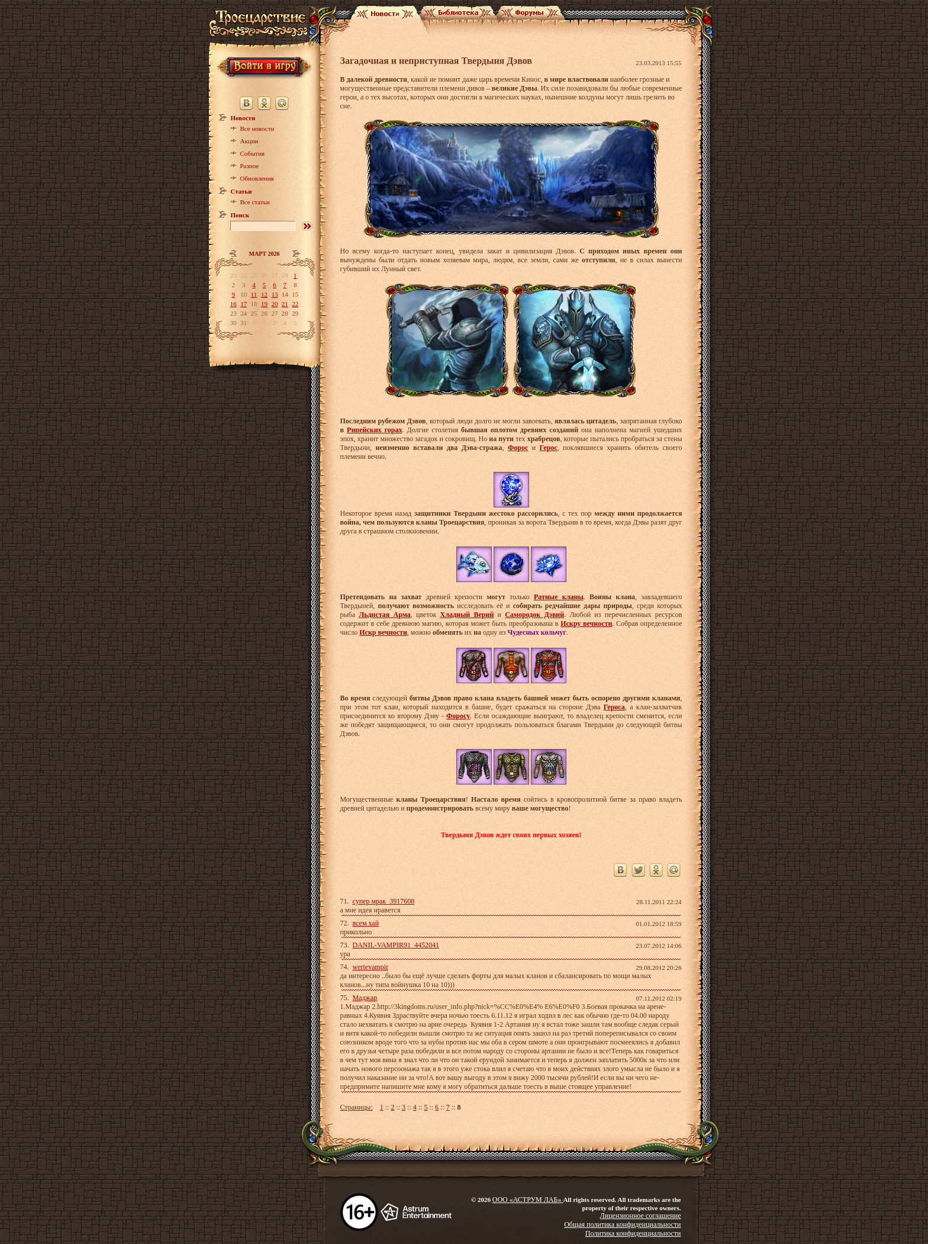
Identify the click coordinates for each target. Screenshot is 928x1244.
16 (233, 303)
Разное (249, 165)
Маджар (365, 998)
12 (264, 294)
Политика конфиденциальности (633, 1233)
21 (285, 303)
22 (295, 303)
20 (274, 303)
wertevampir (371, 967)
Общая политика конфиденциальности (622, 1224)
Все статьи (255, 201)
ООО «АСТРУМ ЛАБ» (527, 1199)
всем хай (366, 923)
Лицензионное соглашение (640, 1215)
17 (243, 303)
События (252, 153)
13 (274, 294)
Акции (249, 140)
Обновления (257, 178)
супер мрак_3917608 (384, 901)
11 (254, 294)
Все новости (257, 128)
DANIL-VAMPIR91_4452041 (396, 945)
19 (264, 303)
